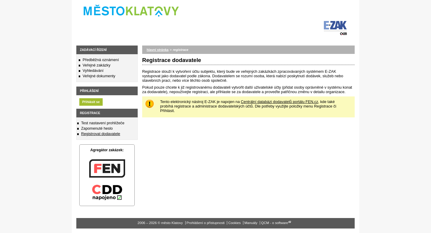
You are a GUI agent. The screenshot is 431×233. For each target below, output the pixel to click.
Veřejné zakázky (96, 65)
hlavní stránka (158, 50)
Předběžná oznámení (101, 60)
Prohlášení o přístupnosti (205, 223)
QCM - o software (274, 223)
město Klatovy (128, 9)
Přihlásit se (91, 102)
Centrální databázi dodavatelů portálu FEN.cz (279, 101)
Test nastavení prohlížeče (103, 123)
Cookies (234, 223)
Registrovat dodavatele (100, 133)
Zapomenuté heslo (97, 128)
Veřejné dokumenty (99, 76)
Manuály (250, 223)
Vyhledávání (93, 70)
